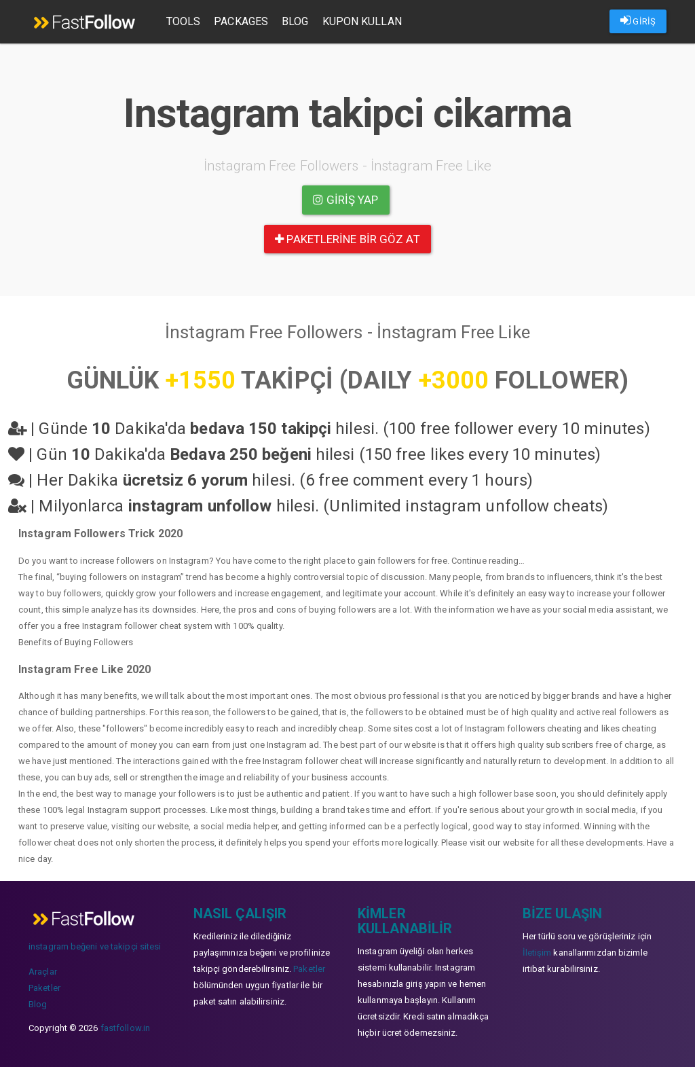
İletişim (537, 952)
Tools (184, 21)
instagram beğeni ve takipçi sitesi (95, 946)
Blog (295, 21)
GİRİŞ (638, 20)
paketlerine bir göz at (347, 239)
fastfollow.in (125, 1028)
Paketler (44, 988)
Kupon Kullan (362, 21)
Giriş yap (345, 199)
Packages (242, 21)
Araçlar (43, 971)
